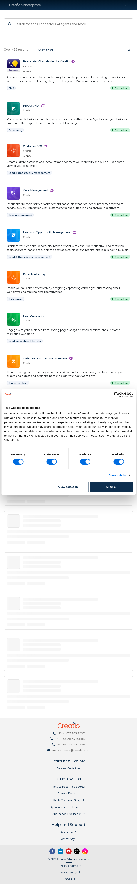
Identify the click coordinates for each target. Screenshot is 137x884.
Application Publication (67, 814)
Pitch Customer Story (67, 800)
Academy (67, 832)
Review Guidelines (68, 768)
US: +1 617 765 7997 (71, 733)
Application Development (67, 807)
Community (67, 839)
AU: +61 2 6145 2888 (71, 744)
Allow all (111, 486)
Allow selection (68, 486)
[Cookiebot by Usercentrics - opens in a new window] (117, 394)
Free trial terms (68, 865)
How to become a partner (68, 786)
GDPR (68, 879)
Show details (117, 475)
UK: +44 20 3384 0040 (71, 739)
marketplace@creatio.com (71, 750)
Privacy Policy (68, 872)
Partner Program (68, 793)
